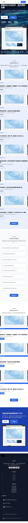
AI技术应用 (14, 487)
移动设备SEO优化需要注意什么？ (10, 270)
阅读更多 (1, 89)
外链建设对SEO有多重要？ (8, 265)
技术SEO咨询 (14, 490)
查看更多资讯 (14, 400)
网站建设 (2, 209)
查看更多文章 (14, 223)
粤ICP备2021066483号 (17, 518)
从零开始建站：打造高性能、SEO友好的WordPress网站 (13, 212)
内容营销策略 (14, 489)
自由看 (3, 1)
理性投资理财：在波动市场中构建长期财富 (10, 111)
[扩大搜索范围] (18, 2)
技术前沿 (2, 132)
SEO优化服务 (14, 486)
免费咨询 (23, 1)
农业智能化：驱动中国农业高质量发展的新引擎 (11, 187)
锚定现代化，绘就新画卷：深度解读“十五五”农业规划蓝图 (13, 86)
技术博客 (14, 478)
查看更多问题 (14, 295)
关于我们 (14, 475)
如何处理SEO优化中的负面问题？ (10, 288)
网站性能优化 (14, 492)
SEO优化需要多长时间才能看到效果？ (11, 247)
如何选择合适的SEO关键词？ (9, 253)
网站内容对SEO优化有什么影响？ (10, 259)
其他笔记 (2, 82)
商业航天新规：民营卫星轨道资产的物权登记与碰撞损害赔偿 (13, 161)
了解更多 (14, 421)
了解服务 (13, 17)
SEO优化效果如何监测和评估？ (9, 282)
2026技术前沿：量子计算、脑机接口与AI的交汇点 (11, 136)
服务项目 (14, 477)
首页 (14, 474)
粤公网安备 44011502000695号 (8, 518)
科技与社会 (2, 157)
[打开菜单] (15, 2)
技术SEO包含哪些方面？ (8, 276)
